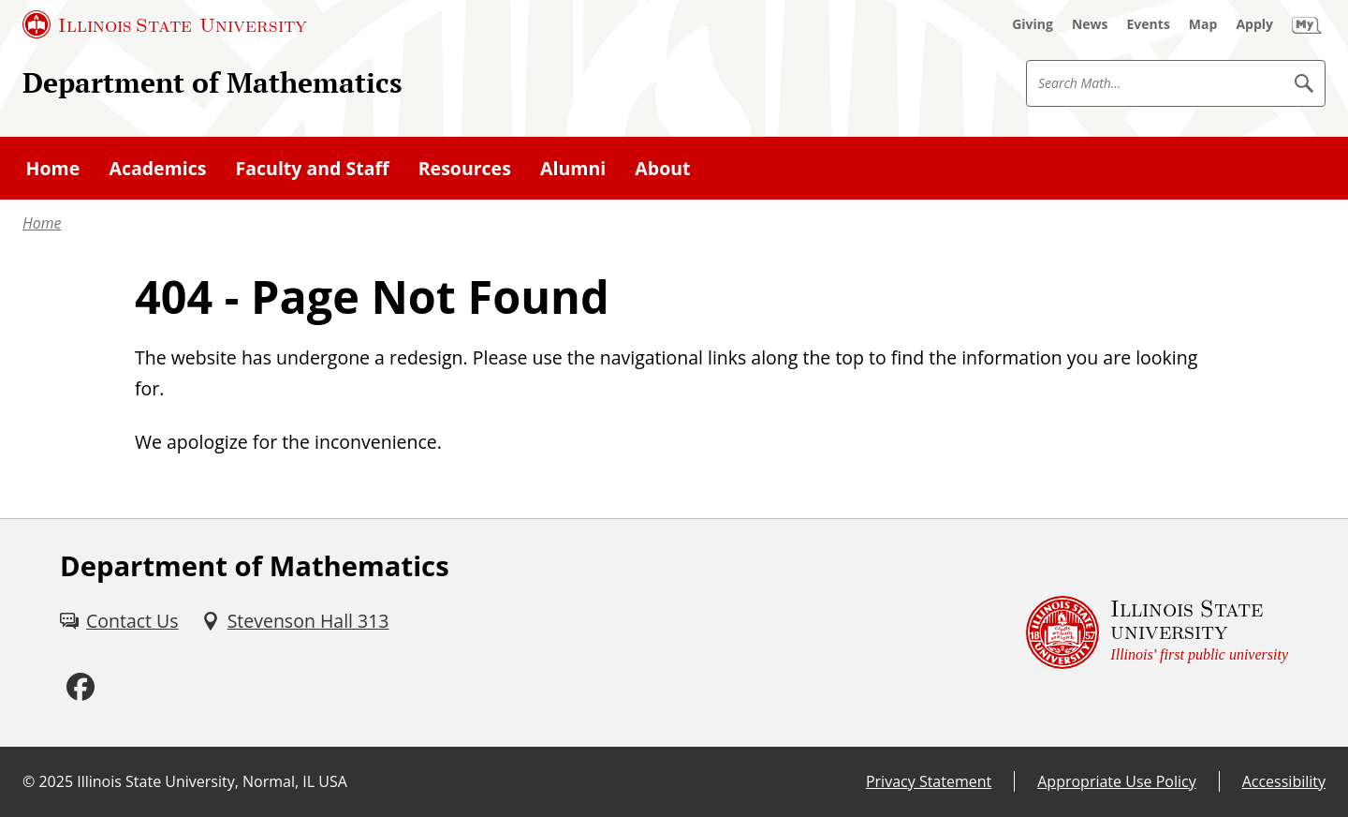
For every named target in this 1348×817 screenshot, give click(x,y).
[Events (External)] (1148, 24)
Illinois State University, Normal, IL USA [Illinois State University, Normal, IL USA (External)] (212, 781)
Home (41, 223)
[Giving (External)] (1032, 24)
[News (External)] (1090, 24)
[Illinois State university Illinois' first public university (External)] (1157, 633)
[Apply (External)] (1254, 24)
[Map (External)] (1203, 24)
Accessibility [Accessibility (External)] (1284, 781)
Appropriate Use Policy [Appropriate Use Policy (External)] (1116, 781)
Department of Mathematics (212, 82)
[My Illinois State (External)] (1307, 24)
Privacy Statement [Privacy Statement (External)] (928, 781)
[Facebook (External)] (80, 687)
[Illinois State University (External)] (164, 24)
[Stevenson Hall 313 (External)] (295, 620)
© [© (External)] (28, 781)
